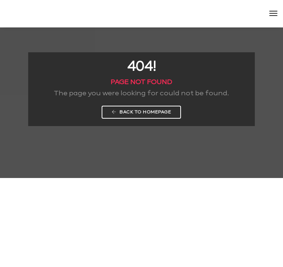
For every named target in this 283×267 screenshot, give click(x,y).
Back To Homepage (141, 112)
